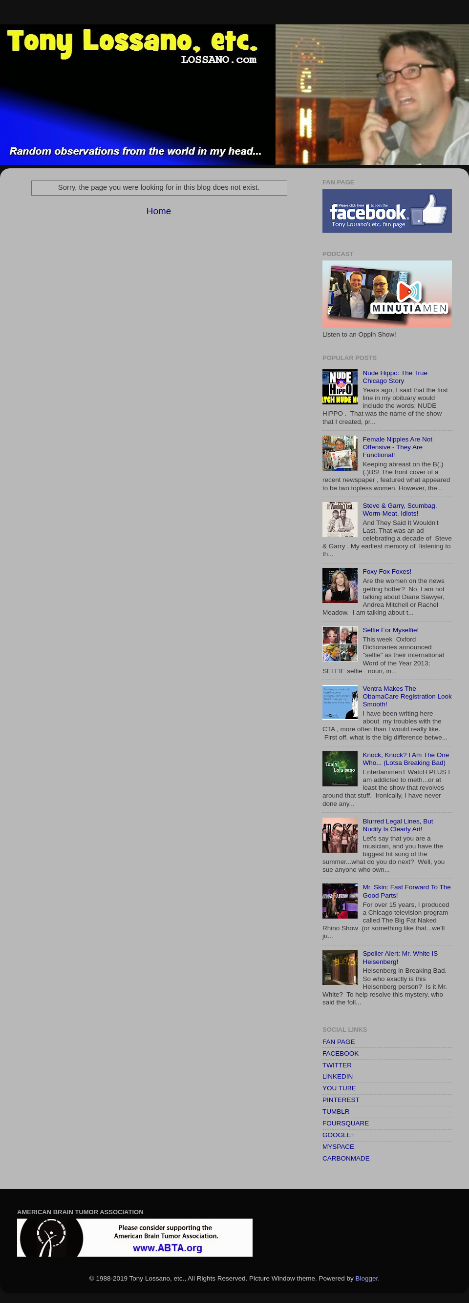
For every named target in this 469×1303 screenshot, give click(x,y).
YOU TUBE (339, 1088)
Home (159, 211)
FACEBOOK (340, 1053)
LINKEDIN (337, 1076)
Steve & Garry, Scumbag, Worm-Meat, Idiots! (399, 509)
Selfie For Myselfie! (390, 630)
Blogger (367, 1278)
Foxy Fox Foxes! (386, 571)
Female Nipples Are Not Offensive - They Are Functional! (397, 447)
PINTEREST (341, 1099)
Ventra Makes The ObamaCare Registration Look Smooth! (406, 696)
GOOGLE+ (338, 1135)
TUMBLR (336, 1111)
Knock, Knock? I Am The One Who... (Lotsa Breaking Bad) (405, 758)
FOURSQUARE (345, 1123)
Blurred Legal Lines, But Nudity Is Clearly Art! (397, 825)
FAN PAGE (338, 1041)
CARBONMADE (346, 1158)
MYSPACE (338, 1146)
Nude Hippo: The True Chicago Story (394, 376)
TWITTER (337, 1065)
